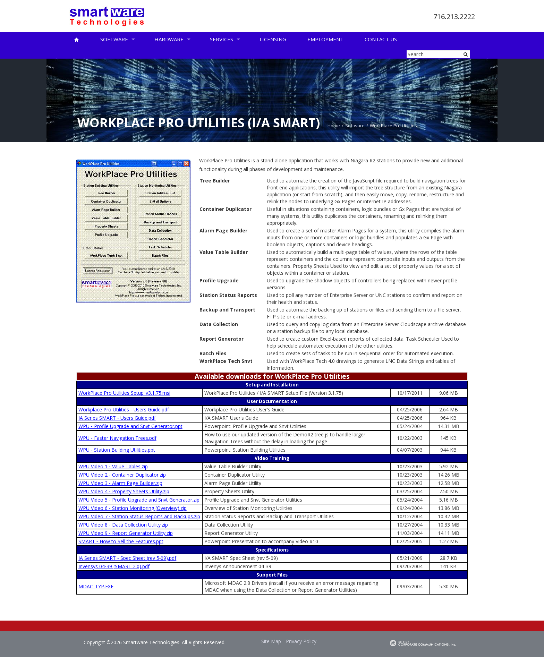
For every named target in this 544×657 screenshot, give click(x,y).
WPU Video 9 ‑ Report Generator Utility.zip (125, 533)
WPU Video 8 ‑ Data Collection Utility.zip (123, 524)
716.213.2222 (454, 16)
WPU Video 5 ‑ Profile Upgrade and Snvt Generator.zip (138, 499)
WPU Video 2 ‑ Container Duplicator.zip (122, 474)
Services (221, 39)
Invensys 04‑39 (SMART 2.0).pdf (114, 566)
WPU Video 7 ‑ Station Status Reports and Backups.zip (139, 516)
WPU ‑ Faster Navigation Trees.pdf (117, 438)
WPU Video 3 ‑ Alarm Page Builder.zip (120, 483)
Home (334, 125)
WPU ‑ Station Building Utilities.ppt (116, 449)
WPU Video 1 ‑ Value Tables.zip (113, 466)
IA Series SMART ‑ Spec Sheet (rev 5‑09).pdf (127, 558)
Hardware (169, 39)
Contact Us (381, 39)
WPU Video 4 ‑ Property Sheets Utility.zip (123, 491)
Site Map (271, 641)
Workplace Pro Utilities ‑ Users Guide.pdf (123, 409)
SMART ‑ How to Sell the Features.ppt (120, 541)
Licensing (273, 39)
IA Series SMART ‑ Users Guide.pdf (117, 418)
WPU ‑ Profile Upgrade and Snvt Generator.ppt (130, 426)
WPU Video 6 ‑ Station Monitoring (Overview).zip (132, 508)
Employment (325, 39)
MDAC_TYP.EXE (95, 586)
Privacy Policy (301, 641)
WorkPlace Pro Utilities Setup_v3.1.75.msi (124, 393)
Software (114, 39)
